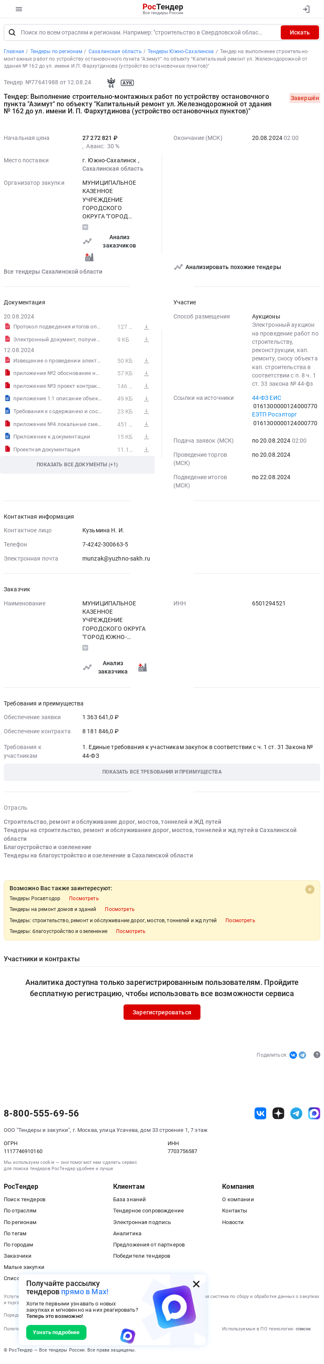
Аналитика (127, 1235)
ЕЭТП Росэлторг (274, 416)
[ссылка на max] (314, 1115)
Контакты (234, 1212)
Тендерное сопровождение (148, 1212)
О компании (238, 1201)
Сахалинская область (112, 170)
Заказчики (18, 1257)
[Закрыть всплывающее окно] (196, 1284)
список (303, 1330)
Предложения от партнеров (149, 1246)
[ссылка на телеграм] (296, 1115)
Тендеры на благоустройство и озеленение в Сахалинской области (98, 857)
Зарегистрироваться (162, 1014)
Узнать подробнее (56, 1332)
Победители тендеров (142, 1257)
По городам (18, 1246)
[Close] (309, 891)
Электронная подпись (142, 1223)
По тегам (15, 1235)
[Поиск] (12, 34)
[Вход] (305, 9)
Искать (300, 34)
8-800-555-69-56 (41, 1115)
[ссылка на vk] (261, 1115)
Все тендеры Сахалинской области (53, 273)
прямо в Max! (85, 1291)
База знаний (129, 1201)
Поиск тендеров (24, 1201)
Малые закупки (24, 1269)
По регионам (20, 1223)
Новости (233, 1223)
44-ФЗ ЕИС (266, 399)
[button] (162, 774)
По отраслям (20, 1212)
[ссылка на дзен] (278, 1115)
